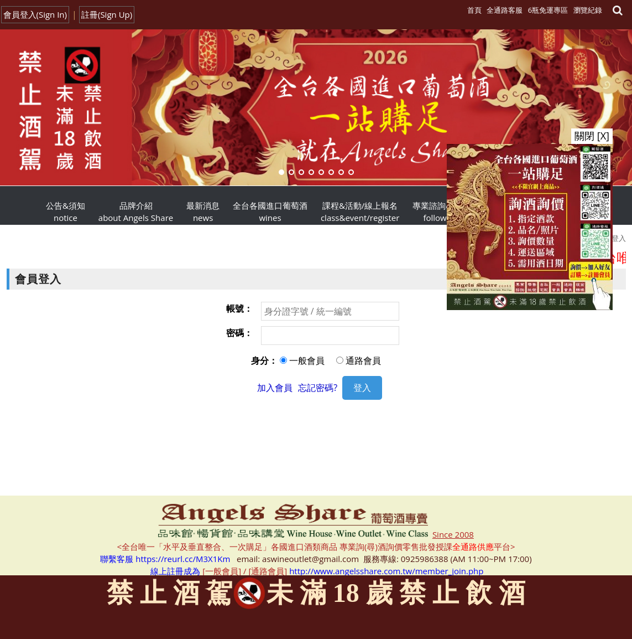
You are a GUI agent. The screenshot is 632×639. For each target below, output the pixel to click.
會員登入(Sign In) (35, 14)
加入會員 (275, 388)
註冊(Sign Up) (106, 14)
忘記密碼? (317, 388)
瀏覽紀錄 (587, 10)
